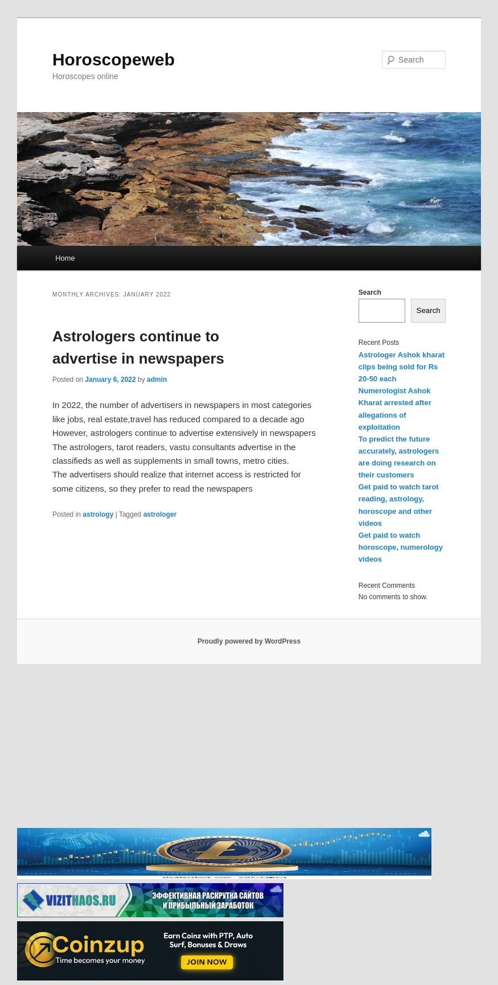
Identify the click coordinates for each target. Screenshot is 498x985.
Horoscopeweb (113, 59)
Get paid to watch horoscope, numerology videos (401, 547)
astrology (98, 514)
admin (157, 380)
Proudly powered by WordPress (249, 641)
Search (370, 292)
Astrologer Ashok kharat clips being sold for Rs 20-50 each (402, 367)
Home (65, 258)
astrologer (160, 514)
